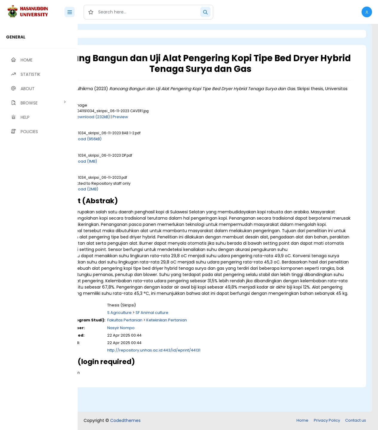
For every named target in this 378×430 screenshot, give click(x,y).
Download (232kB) (141, 116)
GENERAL (15, 37)
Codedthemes (125, 421)
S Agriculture (168, 337)
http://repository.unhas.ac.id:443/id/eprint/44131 (202, 375)
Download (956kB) (132, 138)
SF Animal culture (201, 337)
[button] (367, 12)
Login (103, 33)
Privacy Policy (327, 420)
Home (302, 420)
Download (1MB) (130, 161)
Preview (169, 116)
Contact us (355, 420)
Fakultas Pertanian (173, 345)
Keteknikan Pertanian (215, 345)
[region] (39, 227)
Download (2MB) (131, 189)
